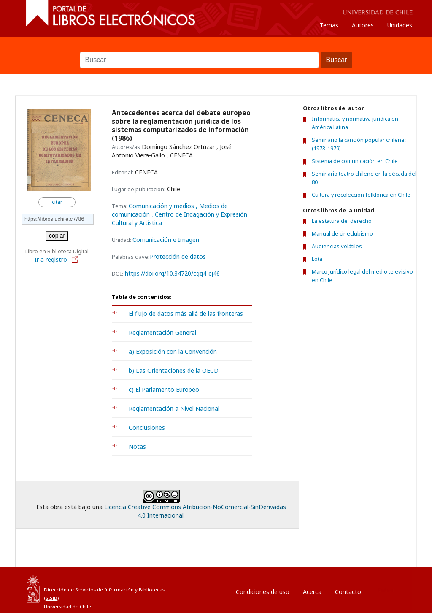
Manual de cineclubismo (342, 233)
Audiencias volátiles (337, 246)
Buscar (216, 47)
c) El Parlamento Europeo (164, 389)
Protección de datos (178, 256)
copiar (57, 235)
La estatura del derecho (342, 221)
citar (57, 202)
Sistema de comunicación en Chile (355, 161)
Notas (137, 446)
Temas (329, 25)
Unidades (399, 25)
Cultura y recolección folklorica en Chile (361, 194)
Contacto (348, 592)
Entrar (386, 590)
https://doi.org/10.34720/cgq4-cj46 (172, 273)
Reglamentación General (162, 332)
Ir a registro (57, 259)
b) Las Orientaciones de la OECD (174, 370)
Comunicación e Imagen (165, 240)
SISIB (51, 598)
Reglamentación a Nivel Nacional (174, 408)
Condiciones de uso (262, 592)
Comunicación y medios (162, 206)
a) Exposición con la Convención (173, 351)
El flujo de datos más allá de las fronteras (186, 313)
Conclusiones (147, 427)
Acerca (312, 592)
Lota (317, 259)
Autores (363, 25)
